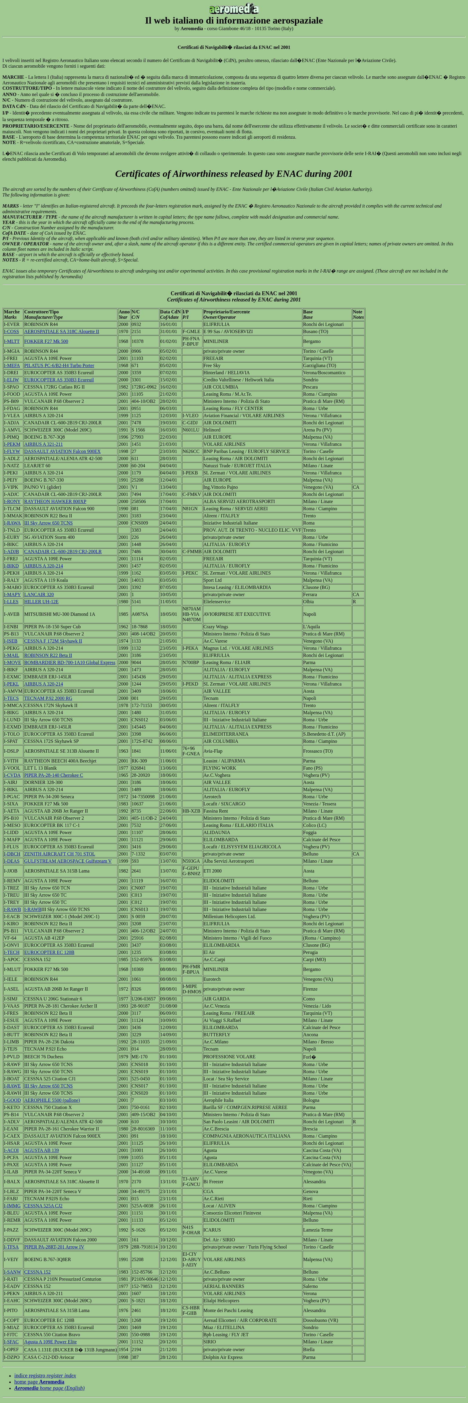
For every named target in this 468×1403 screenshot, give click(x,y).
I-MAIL (11, 655)
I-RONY (12, 501)
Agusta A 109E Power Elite (50, 1341)
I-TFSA (11, 1246)
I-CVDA (12, 775)
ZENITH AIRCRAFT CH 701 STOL (59, 853)
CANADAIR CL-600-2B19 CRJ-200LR (63, 551)
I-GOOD (12, 1100)
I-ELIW (11, 379)
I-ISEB (10, 641)
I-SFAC (11, 1341)
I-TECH (11, 952)
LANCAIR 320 (39, 594)
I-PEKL (11, 683)
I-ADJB (11, 551)
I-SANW (12, 1271)
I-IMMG (12, 1205)
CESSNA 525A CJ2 (43, 1205)
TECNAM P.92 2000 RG (48, 698)
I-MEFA (12, 365)
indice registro (45, 1376)
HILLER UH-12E (41, 601)
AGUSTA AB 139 (41, 1150)
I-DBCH (12, 853)
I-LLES (11, 601)
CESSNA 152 (37, 1271)
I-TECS (11, 698)
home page (39, 1382)
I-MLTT (12, 341)
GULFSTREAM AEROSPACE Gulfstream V (68, 861)
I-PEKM (12, 444)
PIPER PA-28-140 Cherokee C (53, 775)
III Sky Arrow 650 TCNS (48, 522)
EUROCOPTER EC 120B (49, 952)
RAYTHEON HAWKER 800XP (55, 501)
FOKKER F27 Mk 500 (46, 341)
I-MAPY (12, 594)
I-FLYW (12, 451)
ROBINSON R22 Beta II (48, 655)
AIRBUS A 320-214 (43, 565)
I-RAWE (12, 1085)
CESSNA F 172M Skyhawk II (53, 641)
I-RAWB (12, 909)
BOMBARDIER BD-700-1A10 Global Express (69, 662)
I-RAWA (12, 522)
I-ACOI (11, 1150)
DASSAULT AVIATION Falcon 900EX (62, 451)
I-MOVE (12, 662)
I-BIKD (11, 565)
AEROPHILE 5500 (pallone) (52, 1100)
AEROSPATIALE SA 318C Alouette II (61, 331)
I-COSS (11, 331)
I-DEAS (11, 861)
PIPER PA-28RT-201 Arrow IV (54, 1246)
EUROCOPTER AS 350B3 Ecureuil (59, 379)
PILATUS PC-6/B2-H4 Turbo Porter (59, 365)
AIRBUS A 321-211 (43, 444)
